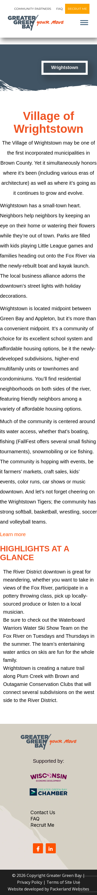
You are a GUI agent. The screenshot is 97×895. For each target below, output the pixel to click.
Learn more (13, 534)
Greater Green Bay (64, 875)
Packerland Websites (69, 889)
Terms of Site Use (63, 882)
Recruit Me (77, 9)
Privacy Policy (29, 882)
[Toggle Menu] (84, 22)
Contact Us (42, 812)
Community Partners (32, 9)
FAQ (59, 9)
